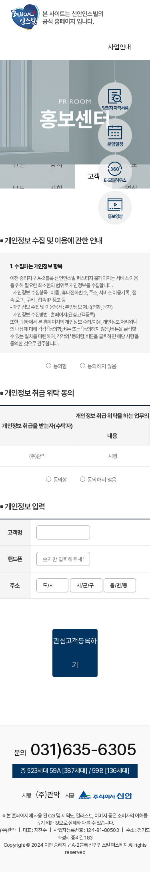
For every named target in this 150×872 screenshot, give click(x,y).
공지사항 (56, 176)
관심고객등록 (94, 176)
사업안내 (119, 47)
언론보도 (18, 176)
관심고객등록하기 (74, 653)
